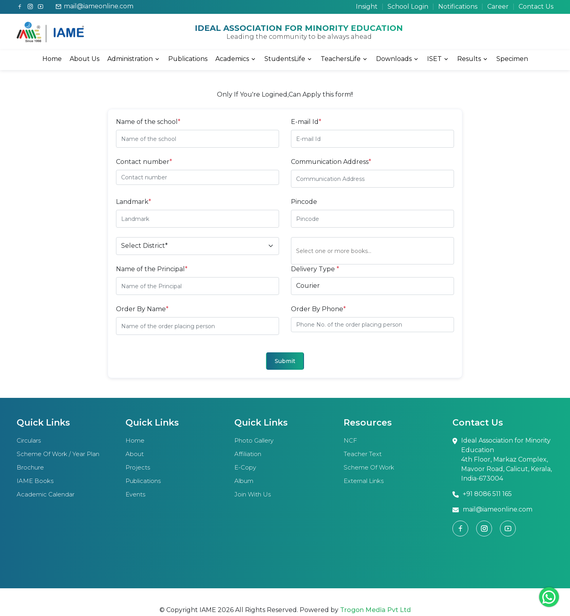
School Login (408, 6)
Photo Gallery (254, 440)
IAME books (35, 481)
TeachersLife (344, 59)
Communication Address (331, 161)
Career (498, 6)
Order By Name (142, 309)
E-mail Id (306, 121)
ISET (438, 59)
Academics (235, 59)
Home (52, 59)
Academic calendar (45, 494)
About (134, 454)
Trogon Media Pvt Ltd (375, 610)
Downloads (397, 59)
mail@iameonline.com (94, 6)
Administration (133, 59)
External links (364, 481)
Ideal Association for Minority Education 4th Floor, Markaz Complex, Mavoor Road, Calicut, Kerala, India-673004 (502, 460)
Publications (187, 59)
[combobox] (375, 251)
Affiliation (247, 454)
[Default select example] (197, 246)
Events (135, 494)
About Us (84, 59)
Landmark (133, 201)
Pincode (304, 201)
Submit (285, 361)
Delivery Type (315, 269)
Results (472, 59)
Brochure (30, 467)
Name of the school (148, 121)
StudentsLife (288, 59)
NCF (350, 440)
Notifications (457, 6)
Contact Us (536, 6)
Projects (137, 467)
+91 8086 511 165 (482, 494)
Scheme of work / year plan (58, 454)
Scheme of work (369, 467)
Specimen (512, 59)
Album (243, 481)
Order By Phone (318, 309)
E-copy (245, 467)
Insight (367, 6)
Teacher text (363, 454)
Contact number (144, 161)
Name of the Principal (152, 269)
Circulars (29, 440)
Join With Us (252, 494)
